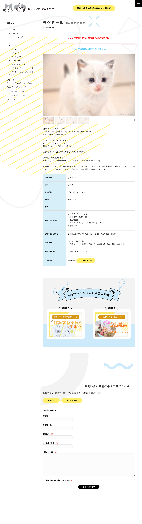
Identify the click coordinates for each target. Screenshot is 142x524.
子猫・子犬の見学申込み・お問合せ (94, 8)
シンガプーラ (16, 60)
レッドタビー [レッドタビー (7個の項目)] (12, 91)
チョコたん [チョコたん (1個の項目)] (11, 99)
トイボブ (14, 46)
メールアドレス (89, 445)
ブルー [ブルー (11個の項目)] (15, 87)
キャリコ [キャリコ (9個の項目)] (22, 87)
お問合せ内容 (89, 463)
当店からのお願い (71, 400)
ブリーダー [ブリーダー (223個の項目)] (11, 84)
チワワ (14, 30)
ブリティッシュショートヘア (22, 68)
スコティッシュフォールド (21, 64)
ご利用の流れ (51, 400)
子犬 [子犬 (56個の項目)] (9, 87)
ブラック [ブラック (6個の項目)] (22, 91)
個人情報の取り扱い (54, 480)
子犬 (9, 27)
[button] (46, 85)
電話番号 (89, 436)
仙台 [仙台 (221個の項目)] (18, 84)
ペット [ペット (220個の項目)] (24, 84)
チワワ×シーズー (17, 37)
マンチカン (15, 53)
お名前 (89, 417)
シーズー (14, 33)
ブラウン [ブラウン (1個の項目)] (23, 95)
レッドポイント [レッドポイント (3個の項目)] (13, 95)
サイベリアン (16, 57)
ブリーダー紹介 (86, 260)
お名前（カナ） (89, 427)
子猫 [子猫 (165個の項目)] (30, 84)
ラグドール (15, 49)
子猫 (9, 43)
